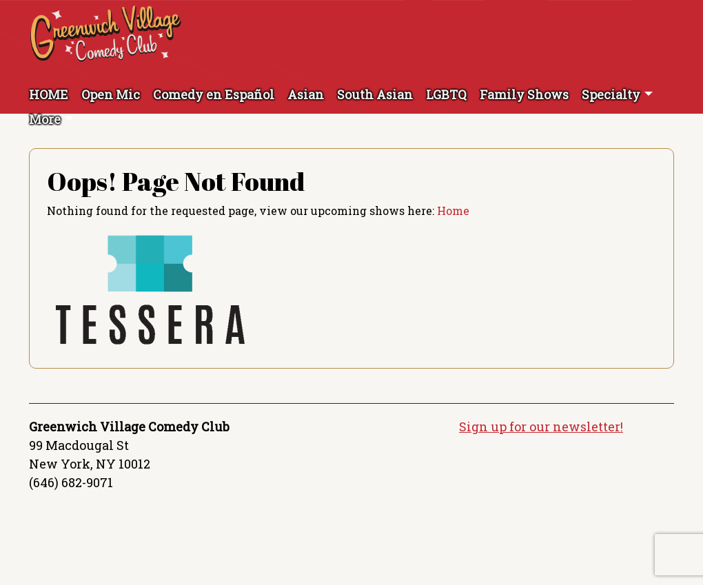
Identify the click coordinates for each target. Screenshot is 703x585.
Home (453, 210)
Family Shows (524, 94)
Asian (305, 94)
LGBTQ (446, 94)
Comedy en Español (213, 94)
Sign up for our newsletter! (541, 426)
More (45, 119)
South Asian (375, 94)
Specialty (611, 94)
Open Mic (110, 94)
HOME (48, 94)
